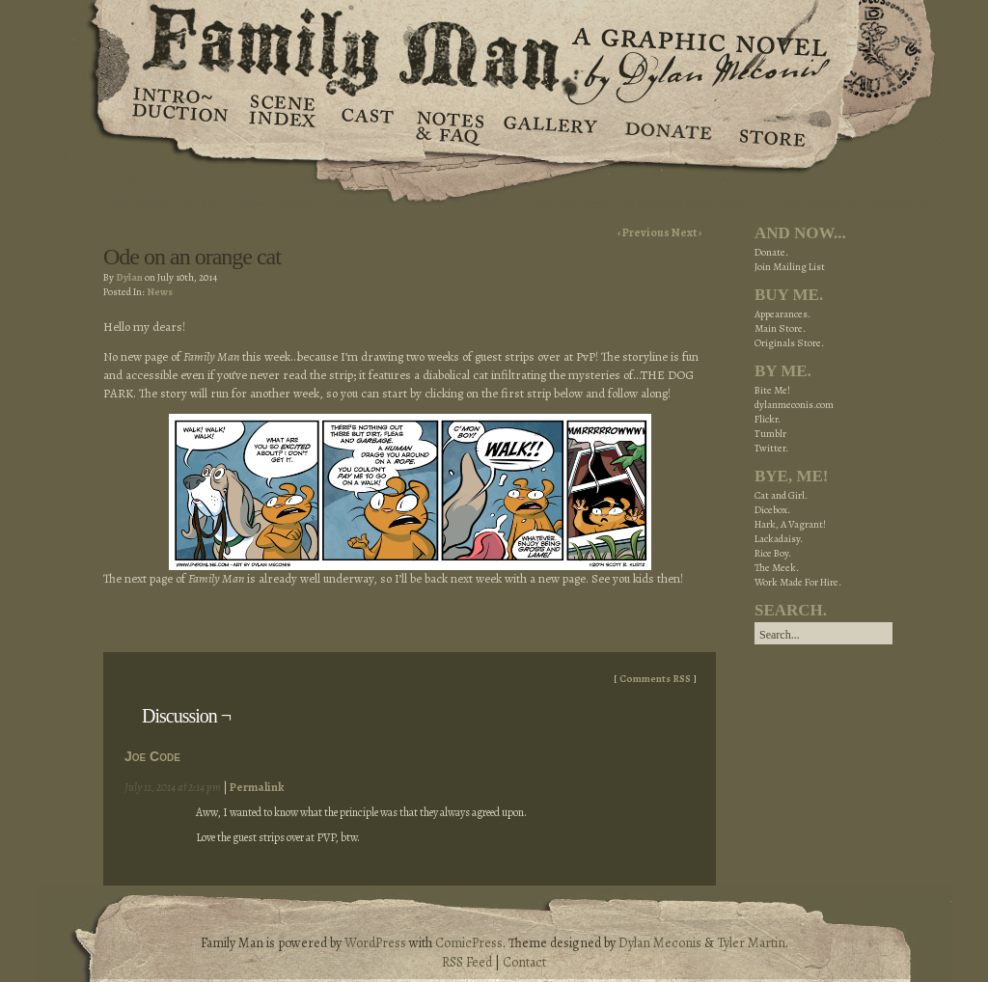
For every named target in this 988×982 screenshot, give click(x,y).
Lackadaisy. (779, 539)
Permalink (257, 787)
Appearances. (782, 314)
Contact (524, 962)
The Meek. (777, 567)
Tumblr (770, 433)
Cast (366, 125)
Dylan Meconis (659, 943)
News (160, 292)
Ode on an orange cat (192, 256)
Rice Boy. (773, 553)
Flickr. (768, 419)
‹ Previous (645, 232)
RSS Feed (467, 962)
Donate (665, 125)
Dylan (129, 277)
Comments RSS (655, 678)
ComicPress (469, 943)
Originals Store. (789, 343)
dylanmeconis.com (794, 404)
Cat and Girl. (781, 495)
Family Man (494, 46)
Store (771, 125)
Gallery (549, 125)
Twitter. (771, 448)
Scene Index (284, 125)
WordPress (375, 943)
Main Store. (780, 328)
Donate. (771, 252)
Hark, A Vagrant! (790, 524)
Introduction (180, 111)
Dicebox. (772, 510)
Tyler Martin (751, 943)
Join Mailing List (790, 266)
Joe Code (152, 756)
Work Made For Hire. (798, 582)
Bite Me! (772, 390)
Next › (686, 232)
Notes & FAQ (448, 125)
